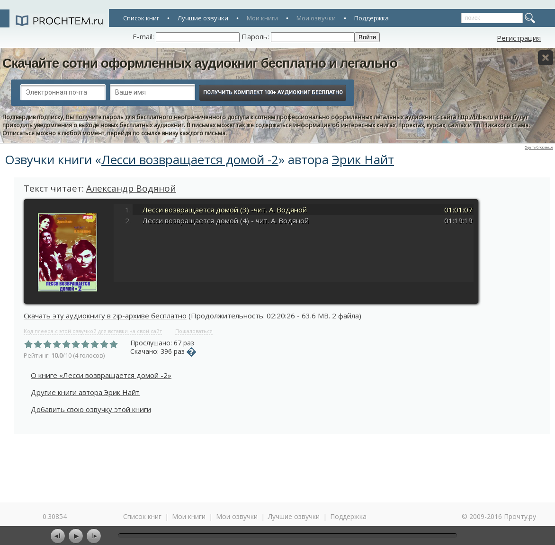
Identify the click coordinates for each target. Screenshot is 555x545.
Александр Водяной (131, 188)
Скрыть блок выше (539, 147)
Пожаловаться (194, 330)
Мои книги (262, 18)
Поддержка (371, 18)
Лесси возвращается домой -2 (189, 159)
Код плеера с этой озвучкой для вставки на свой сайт (93, 330)
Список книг (141, 18)
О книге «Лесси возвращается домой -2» (101, 375)
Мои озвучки (316, 18)
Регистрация (519, 38)
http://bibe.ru (475, 117)
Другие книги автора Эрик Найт (85, 392)
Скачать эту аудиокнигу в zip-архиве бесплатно (105, 315)
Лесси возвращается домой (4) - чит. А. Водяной (226, 220)
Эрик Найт (363, 159)
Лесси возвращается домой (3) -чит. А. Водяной (225, 209)
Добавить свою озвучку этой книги (91, 409)
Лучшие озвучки (203, 18)
